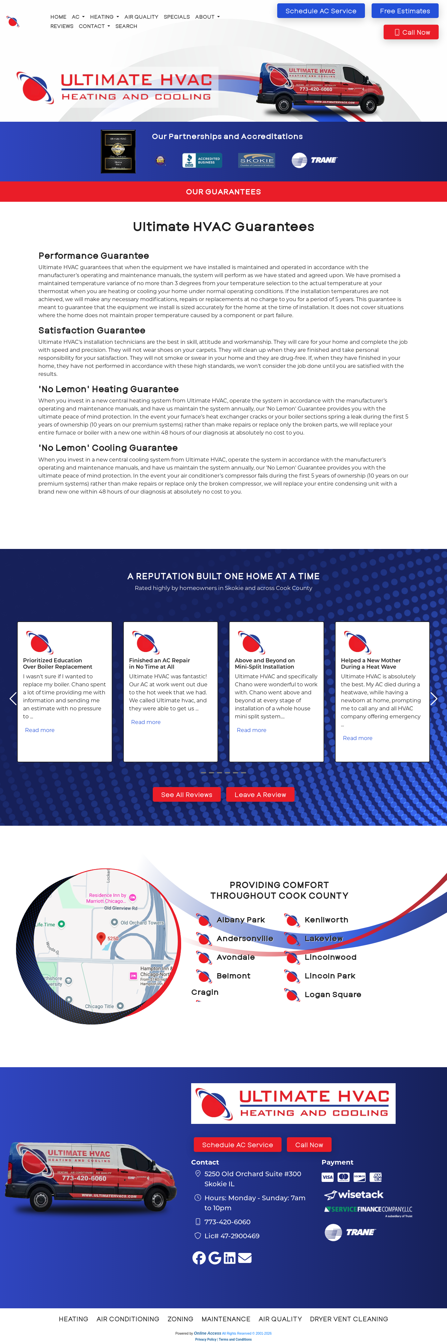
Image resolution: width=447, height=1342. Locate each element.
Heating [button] (102, 16)
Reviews (61, 26)
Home (58, 16)
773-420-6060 (227, 1221)
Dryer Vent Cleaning (349, 1319)
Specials (177, 16)
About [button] (205, 16)
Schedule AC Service (237, 1145)
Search (126, 26)
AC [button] (76, 16)
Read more (40, 729)
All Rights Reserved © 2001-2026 (247, 1333)
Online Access (207, 1333)
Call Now (309, 1145)
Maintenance (226, 1319)
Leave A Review (260, 794)
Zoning (180, 1319)
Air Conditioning (127, 1319)
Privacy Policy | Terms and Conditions (223, 1339)
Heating (73, 1319)
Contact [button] (92, 26)
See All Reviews (186, 794)
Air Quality (141, 16)
